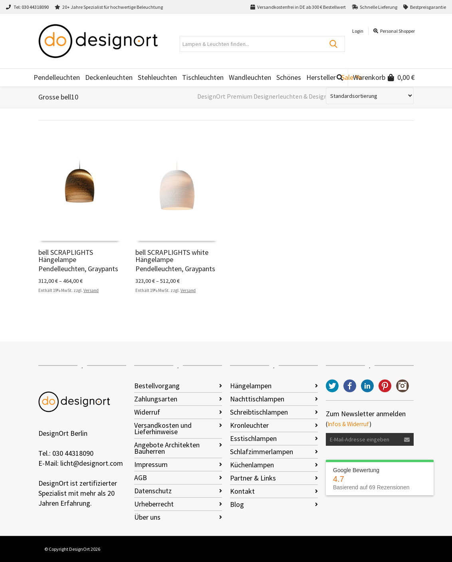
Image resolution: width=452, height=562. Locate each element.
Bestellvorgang (157, 385)
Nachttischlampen (257, 398)
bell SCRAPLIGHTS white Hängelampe (171, 256)
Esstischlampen (253, 438)
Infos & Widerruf (348, 424)
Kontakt (242, 491)
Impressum (151, 464)
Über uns (147, 517)
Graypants (103, 268)
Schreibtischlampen (259, 412)
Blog (237, 504)
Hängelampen (251, 385)
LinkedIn (367, 385)
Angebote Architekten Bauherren (167, 448)
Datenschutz (153, 490)
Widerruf (147, 412)
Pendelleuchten (61, 268)
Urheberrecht (154, 503)
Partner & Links (253, 478)
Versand (91, 290)
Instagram (402, 385)
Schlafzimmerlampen (261, 451)
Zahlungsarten (155, 398)
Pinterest (385, 385)
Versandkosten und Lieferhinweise (163, 428)
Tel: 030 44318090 (27, 7)
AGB (140, 477)
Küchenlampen (252, 464)
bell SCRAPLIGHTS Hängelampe (65, 256)
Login (357, 31)
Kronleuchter (249, 425)
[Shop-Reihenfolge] (370, 95)
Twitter (332, 385)
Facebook (349, 385)
